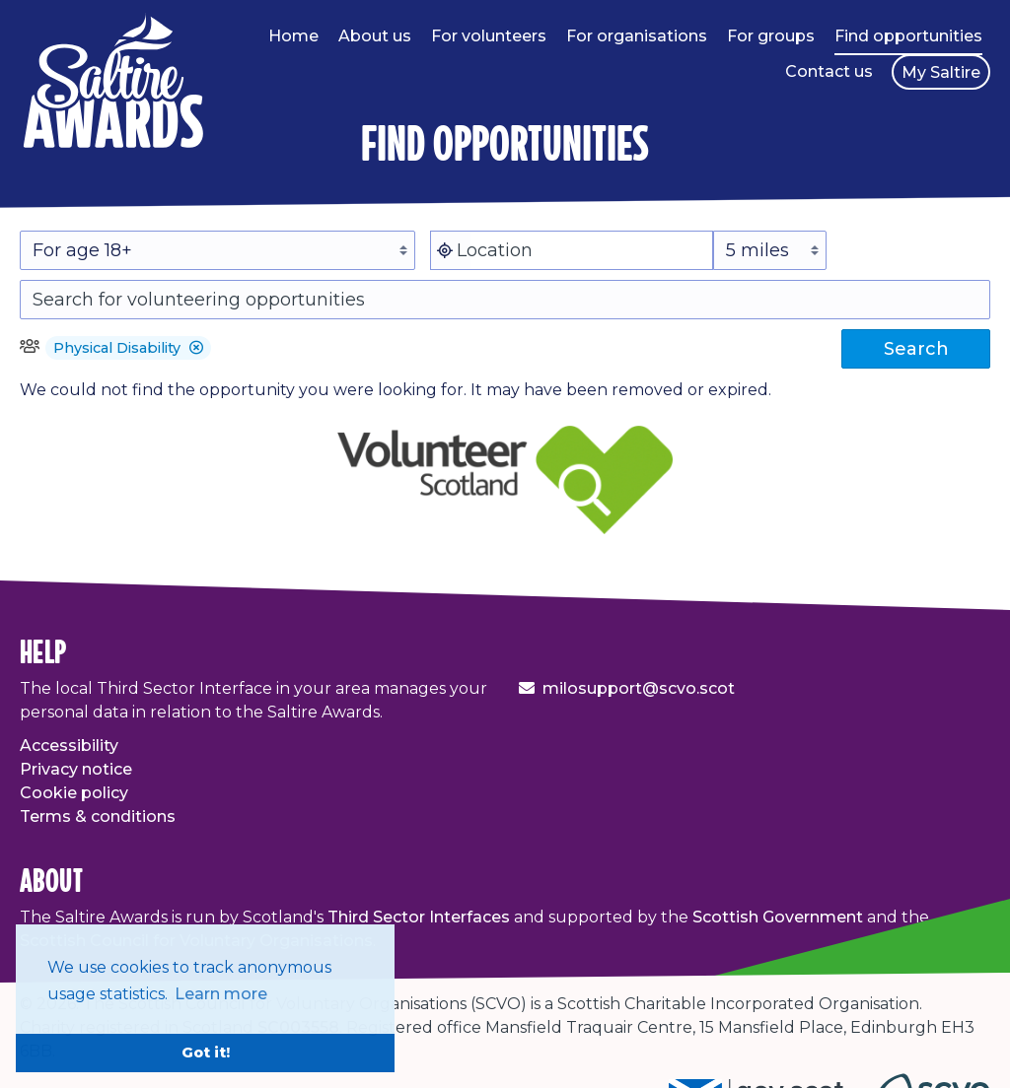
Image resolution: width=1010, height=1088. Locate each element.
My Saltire (941, 72)
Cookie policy (74, 792)
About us (374, 36)
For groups (771, 36)
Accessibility (69, 745)
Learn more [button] (221, 994)
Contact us (829, 71)
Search (916, 349)
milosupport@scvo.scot (638, 688)
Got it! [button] (205, 1052)
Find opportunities (908, 36)
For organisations (636, 36)
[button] (196, 348)
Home (293, 36)
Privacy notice (76, 769)
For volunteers (488, 36)
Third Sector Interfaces (418, 917)
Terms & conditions (98, 816)
